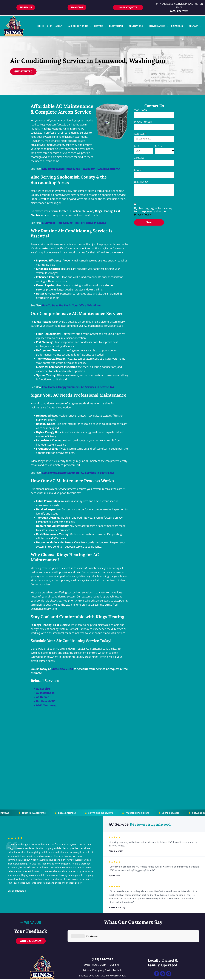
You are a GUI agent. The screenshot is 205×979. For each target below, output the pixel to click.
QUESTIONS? (141, 181)
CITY (136, 145)
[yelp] (162, 959)
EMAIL (137, 169)
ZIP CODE (139, 157)
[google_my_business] (168, 959)
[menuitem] (40, 25)
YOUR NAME (140, 109)
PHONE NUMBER (143, 121)
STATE (158, 145)
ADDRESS (139, 133)
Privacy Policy (142, 214)
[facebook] (156, 959)
